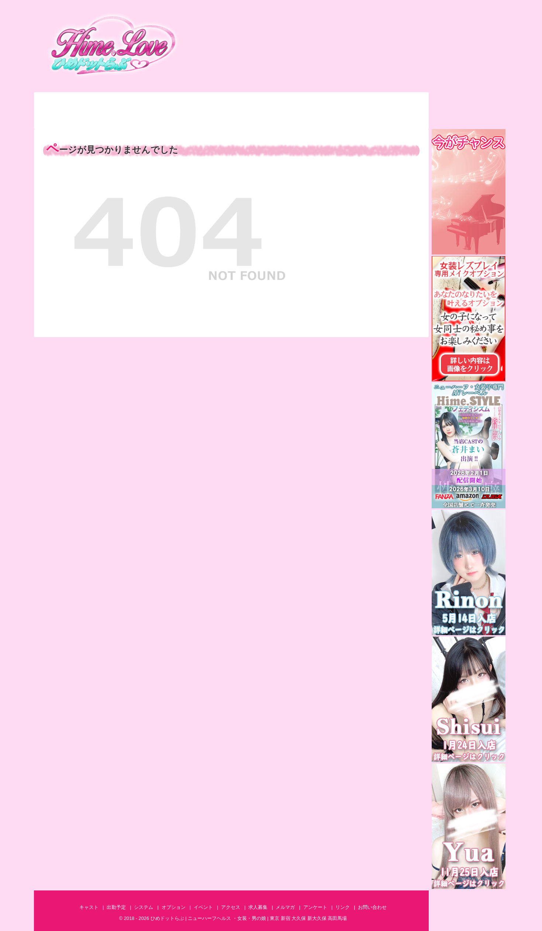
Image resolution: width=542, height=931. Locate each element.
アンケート (231, 120)
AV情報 (344, 120)
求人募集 (400, 120)
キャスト (61, 101)
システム (174, 101)
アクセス (344, 101)
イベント (287, 101)
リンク (342, 907)
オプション (231, 101)
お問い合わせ (400, 101)
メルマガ (287, 120)
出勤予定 (118, 101)
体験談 (118, 120)
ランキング (61, 120)
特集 (174, 120)
